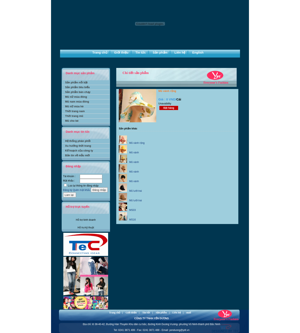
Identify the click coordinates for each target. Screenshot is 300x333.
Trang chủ (99, 52)
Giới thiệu (121, 52)
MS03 (132, 210)
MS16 (132, 219)
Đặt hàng (168, 107)
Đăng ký (67, 190)
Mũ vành (134, 152)
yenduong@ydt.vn (179, 330)
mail (188, 312)
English (198, 52)
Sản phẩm (160, 52)
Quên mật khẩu (81, 190)
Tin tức (140, 52)
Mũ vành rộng (137, 142)
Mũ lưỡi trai (135, 190)
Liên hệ (179, 52)
